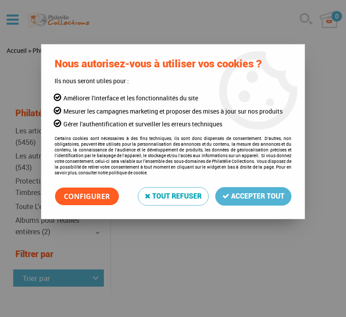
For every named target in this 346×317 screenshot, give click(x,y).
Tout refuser (173, 196)
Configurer (87, 196)
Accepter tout (253, 196)
